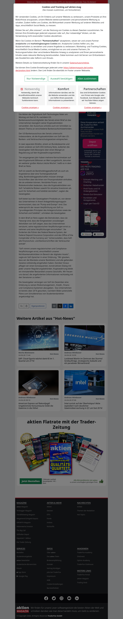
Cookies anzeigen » (30, 107)
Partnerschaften (95, 89)
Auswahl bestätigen (61, 78)
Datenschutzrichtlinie (79, 62)
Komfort (63, 89)
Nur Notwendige (36, 78)
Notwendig (32, 89)
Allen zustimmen (87, 78)
